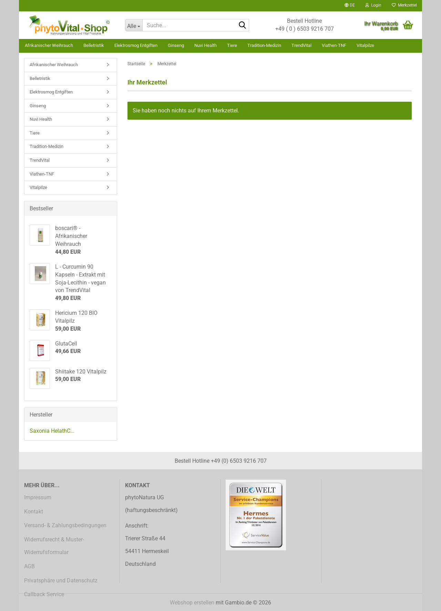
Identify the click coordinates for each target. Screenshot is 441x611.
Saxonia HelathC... (52, 431)
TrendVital (301, 45)
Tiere (232, 45)
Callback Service (44, 594)
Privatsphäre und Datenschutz (61, 580)
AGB (29, 566)
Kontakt (33, 511)
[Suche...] (133, 25)
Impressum (37, 497)
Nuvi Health (205, 45)
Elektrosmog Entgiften (135, 45)
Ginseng (176, 45)
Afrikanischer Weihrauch (49, 45)
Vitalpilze (365, 45)
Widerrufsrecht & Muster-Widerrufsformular (54, 545)
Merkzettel (404, 5)
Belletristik (93, 45)
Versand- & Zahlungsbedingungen (65, 525)
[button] (349, 5)
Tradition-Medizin (264, 45)
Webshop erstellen (192, 602)
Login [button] (373, 5)
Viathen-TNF (334, 45)
